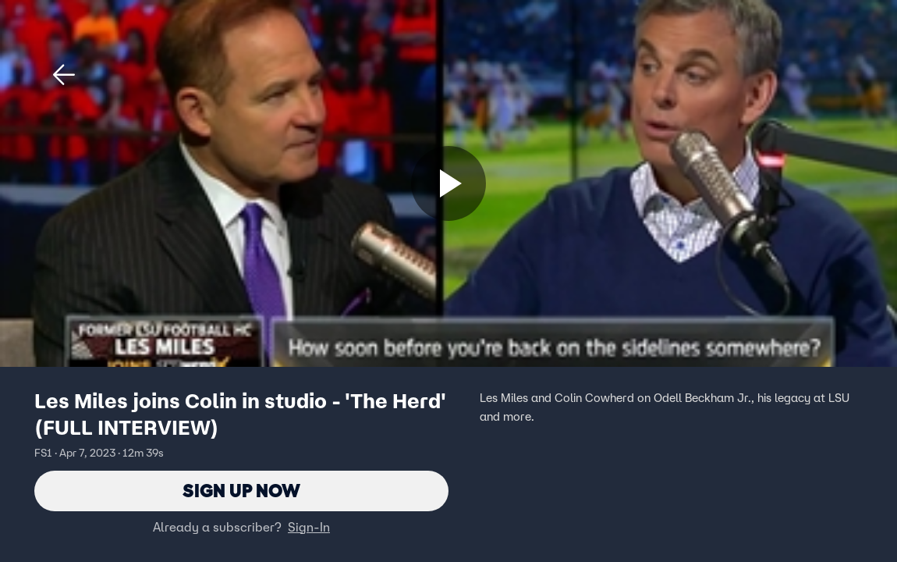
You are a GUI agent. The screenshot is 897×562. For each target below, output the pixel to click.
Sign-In (309, 527)
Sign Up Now (241, 490)
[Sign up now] (448, 183)
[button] (63, 74)
